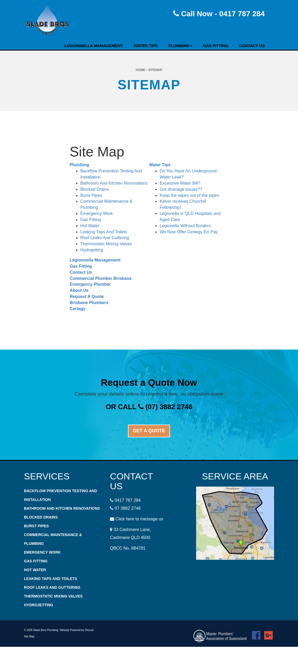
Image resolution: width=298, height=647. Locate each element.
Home (140, 70)
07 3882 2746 (128, 508)
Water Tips (146, 45)
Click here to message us (139, 519)
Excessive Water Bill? (180, 183)
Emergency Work (96, 213)
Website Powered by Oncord (76, 630)
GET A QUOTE (149, 430)
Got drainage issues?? (181, 189)
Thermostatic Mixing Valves (106, 244)
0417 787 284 (128, 500)
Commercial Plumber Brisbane (101, 278)
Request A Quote (87, 296)
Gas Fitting (215, 45)
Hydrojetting (91, 250)
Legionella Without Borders (185, 225)
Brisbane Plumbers (89, 302)
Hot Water (89, 225)
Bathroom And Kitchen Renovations (114, 183)
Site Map (29, 636)
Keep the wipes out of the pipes (189, 195)
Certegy (78, 308)
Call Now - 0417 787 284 (219, 14)
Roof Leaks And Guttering (104, 237)
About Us (79, 290)
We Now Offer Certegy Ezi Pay (189, 232)
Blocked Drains (94, 189)
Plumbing (180, 45)
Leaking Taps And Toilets (103, 232)
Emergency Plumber (90, 284)
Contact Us (252, 45)
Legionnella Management (93, 45)
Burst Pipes (91, 195)
